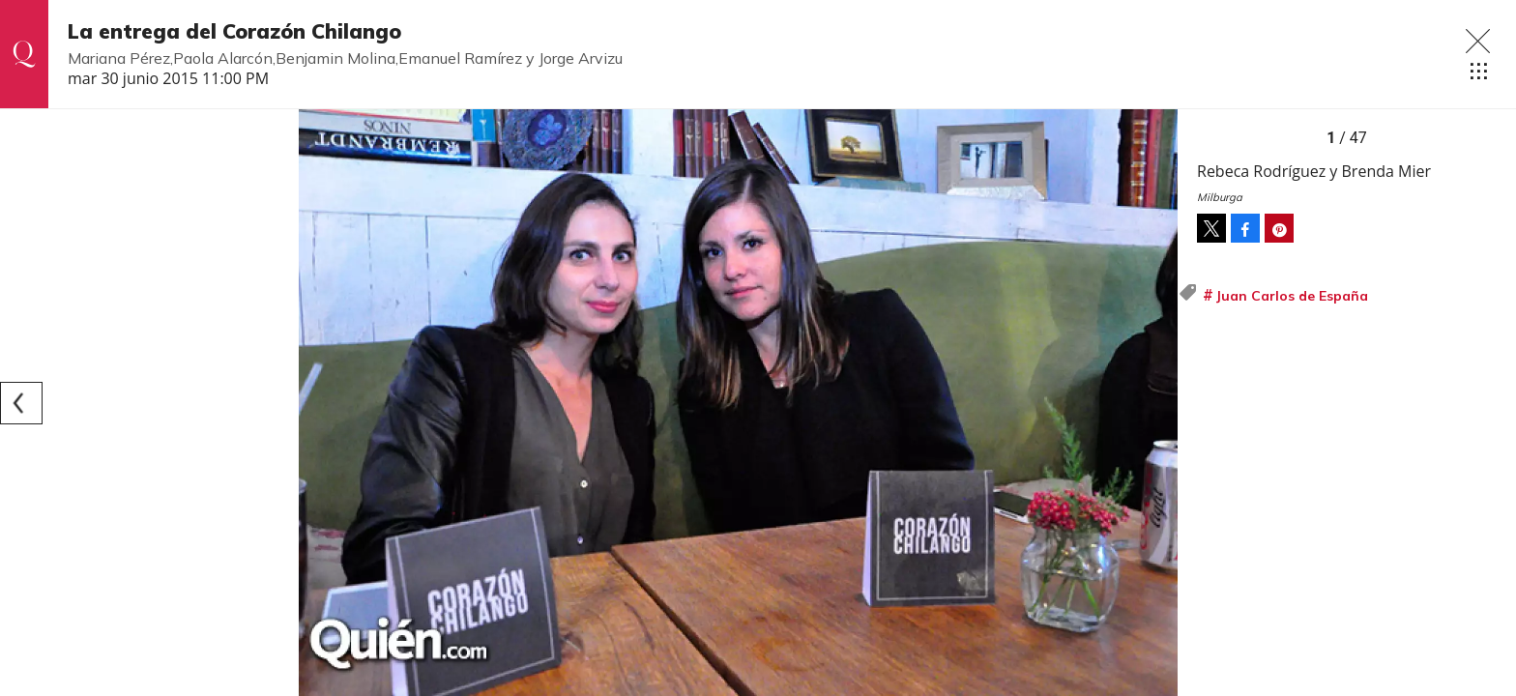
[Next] (1156, 403)
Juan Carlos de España (1291, 295)
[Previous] (21, 403)
